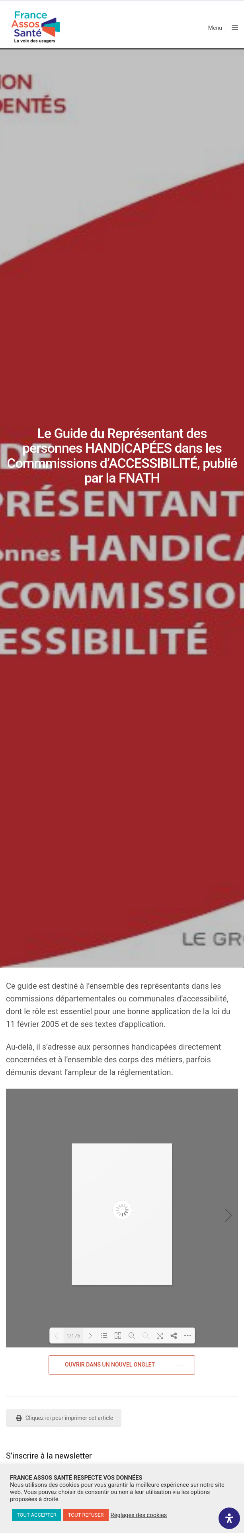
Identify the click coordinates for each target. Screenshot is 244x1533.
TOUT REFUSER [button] (86, 1515)
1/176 (73, 1336)
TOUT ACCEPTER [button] (37, 1515)
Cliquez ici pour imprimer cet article (63, 1418)
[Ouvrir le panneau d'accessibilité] (229, 1518)
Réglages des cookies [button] (139, 1515)
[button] (122, 1365)
